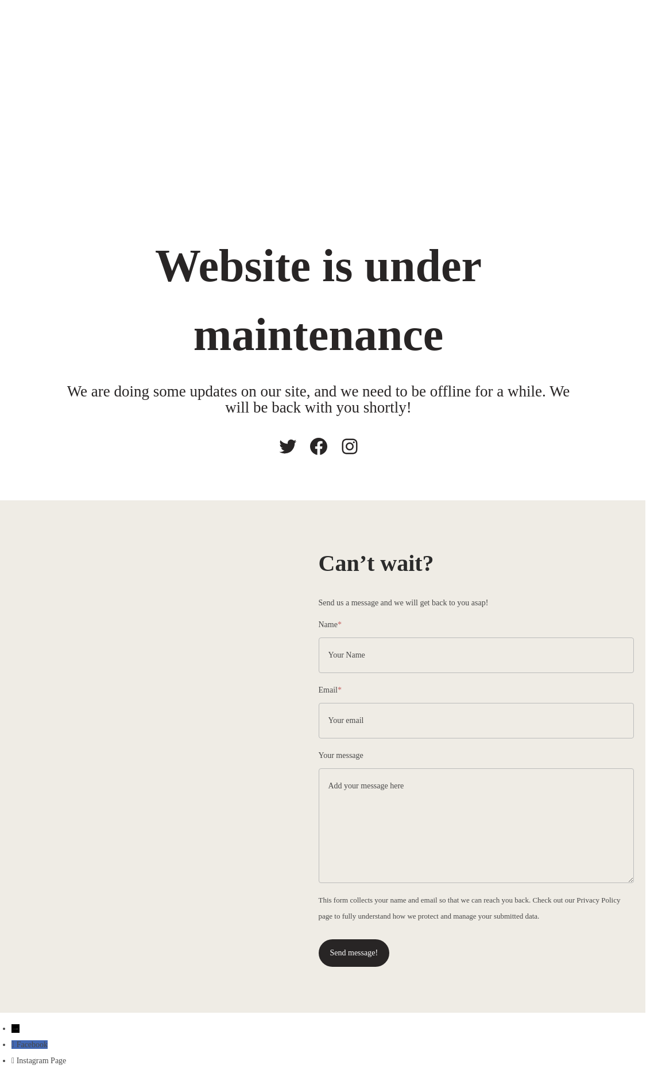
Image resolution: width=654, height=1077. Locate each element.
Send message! (354, 952)
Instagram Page (42, 1060)
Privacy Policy (598, 900)
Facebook (32, 1044)
